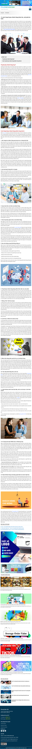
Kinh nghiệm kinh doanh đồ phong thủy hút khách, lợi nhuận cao (12, 587)
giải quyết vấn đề (22, 413)
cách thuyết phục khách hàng (9, 29)
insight (18, 397)
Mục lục (15, 57)
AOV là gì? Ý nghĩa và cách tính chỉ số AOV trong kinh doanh (12, 638)
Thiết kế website (3, 723)
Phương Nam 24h (15, 511)
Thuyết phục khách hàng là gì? (8, 59)
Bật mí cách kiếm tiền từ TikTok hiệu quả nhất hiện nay (11, 655)
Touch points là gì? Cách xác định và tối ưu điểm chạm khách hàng (13, 604)
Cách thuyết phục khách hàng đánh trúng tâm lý (11, 60)
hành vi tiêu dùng (20, 97)
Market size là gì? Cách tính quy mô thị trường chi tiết (11, 621)
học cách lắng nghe (17, 227)
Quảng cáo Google (4, 725)
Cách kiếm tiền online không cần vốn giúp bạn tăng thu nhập (12, 672)
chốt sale (4, 132)
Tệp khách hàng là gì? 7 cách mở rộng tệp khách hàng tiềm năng (13, 528)
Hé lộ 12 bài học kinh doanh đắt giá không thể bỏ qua (20, 695)
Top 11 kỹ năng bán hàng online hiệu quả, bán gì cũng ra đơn (12, 526)
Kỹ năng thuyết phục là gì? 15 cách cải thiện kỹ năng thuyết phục (13, 529)
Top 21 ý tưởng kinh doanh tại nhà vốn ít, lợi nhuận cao (20, 681)
